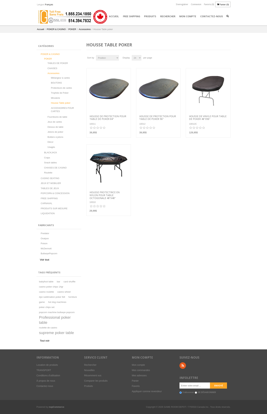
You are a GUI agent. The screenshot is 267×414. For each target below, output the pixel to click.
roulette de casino (48, 327)
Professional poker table (55, 320)
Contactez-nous (211, 16)
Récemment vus (92, 375)
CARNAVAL (46, 203)
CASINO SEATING (50, 178)
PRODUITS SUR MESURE (54, 208)
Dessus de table (55, 127)
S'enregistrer (182, 4)
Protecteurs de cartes (61, 88)
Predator (45, 233)
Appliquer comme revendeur (147, 391)
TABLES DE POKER (58, 63)
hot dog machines (57, 302)
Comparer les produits (96, 380)
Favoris (136, 386)
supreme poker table (56, 333)
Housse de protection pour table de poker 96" (157, 118)
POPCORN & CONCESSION (55, 193)
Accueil (114, 16)
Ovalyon (45, 238)
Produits (150, 16)
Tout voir (45, 340)
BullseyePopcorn (49, 253)
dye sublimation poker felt (52, 297)
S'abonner (188, 392)
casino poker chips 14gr (51, 286)
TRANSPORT (43, 370)
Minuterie (55, 98)
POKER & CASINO (56, 29)
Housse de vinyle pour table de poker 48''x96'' (207, 118)
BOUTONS (56, 83)
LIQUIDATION (48, 213)
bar (58, 281)
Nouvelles (89, 370)
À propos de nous (45, 380)
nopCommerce (56, 407)
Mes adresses (139, 375)
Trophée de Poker (60, 93)
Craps (47, 157)
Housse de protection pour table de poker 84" (108, 118)
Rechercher (167, 16)
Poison (44, 243)
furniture (72, 297)
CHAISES (52, 68)
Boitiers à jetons (55, 137)
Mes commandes (141, 370)
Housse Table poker (60, 103)
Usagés (51, 147)
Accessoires (85, 29)
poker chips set (46, 307)
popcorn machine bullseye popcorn (57, 312)
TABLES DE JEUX (50, 188)
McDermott (46, 248)
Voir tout (44, 259)
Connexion (196, 4)
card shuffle (69, 281)
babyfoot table (46, 281)
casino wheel (64, 292)
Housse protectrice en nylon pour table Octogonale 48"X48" (105, 195)
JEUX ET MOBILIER (51, 183)
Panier (135, 380)
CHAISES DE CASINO (55, 167)
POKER (72, 29)
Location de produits (47, 365)
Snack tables (50, 162)
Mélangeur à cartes (60, 78)
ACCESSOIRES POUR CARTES (62, 110)
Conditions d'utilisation (48, 375)
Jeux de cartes (55, 122)
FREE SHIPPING (131, 16)
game (42, 302)
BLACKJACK (50, 152)
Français (49, 4)
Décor (50, 142)
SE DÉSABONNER (207, 392)
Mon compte (187, 16)
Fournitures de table (57, 117)
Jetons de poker (55, 132)
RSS (182, 365)
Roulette (48, 172)
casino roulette (46, 292)
